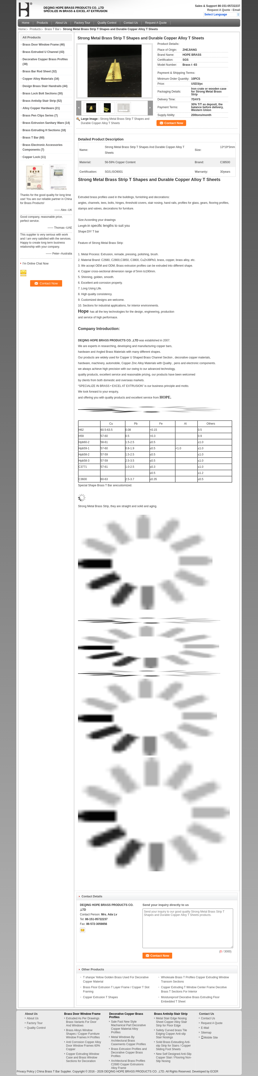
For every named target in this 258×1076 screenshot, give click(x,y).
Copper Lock (31, 157)
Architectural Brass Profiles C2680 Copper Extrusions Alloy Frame (128, 1064)
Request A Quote (218, 10)
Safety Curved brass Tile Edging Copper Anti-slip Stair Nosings (171, 1034)
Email (236, 10)
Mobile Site (209, 1037)
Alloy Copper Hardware (38, 108)
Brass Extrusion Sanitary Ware (43, 123)
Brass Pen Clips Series (38, 115)
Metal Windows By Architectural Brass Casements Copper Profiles (128, 1040)
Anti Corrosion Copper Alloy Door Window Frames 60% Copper (83, 1045)
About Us (61, 22)
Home (25, 22)
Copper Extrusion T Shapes (100, 997)
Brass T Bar (52, 29)
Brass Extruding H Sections (41, 130)
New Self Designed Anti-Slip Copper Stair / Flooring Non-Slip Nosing (174, 1057)
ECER (214, 1071)
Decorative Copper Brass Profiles (45, 59)
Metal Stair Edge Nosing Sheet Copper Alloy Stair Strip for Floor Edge (171, 1022)
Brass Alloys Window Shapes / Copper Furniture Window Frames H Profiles (83, 1034)
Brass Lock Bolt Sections (40, 93)
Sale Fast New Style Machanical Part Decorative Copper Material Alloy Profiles (128, 1027)
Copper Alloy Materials (38, 78)
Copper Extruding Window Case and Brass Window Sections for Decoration (82, 1057)
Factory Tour (82, 22)
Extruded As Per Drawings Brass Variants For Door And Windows (82, 1022)
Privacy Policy (25, 1071)
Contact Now (173, 123)
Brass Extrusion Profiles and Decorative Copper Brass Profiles (129, 1052)
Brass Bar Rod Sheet (37, 71)
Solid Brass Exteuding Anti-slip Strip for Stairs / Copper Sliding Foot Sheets (173, 1045)
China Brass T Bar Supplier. (54, 1071)
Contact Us (131, 22)
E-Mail (205, 1028)
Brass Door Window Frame (41, 44)
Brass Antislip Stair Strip (39, 100)
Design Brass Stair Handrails (42, 86)
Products (42, 22)
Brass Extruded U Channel (40, 52)
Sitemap (206, 1032)
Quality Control (106, 22)
